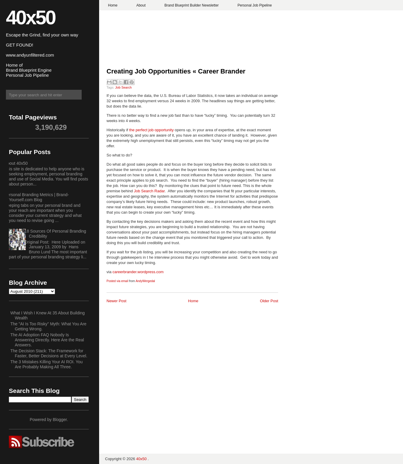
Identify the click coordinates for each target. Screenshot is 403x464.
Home (112, 5)
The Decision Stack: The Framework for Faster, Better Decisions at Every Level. (48, 353)
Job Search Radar (149, 191)
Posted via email (117, 281)
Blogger (60, 419)
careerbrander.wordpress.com (138, 272)
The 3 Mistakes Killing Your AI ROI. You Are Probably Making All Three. (46, 364)
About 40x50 (16, 163)
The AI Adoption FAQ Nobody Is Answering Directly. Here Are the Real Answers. (47, 339)
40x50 (30, 17)
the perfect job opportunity (152, 130)
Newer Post (116, 301)
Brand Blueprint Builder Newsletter (192, 5)
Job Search (123, 87)
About (141, 5)
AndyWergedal (145, 281)
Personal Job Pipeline (255, 5)
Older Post (269, 301)
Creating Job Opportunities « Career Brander (176, 71)
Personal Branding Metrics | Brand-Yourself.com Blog (36, 197)
